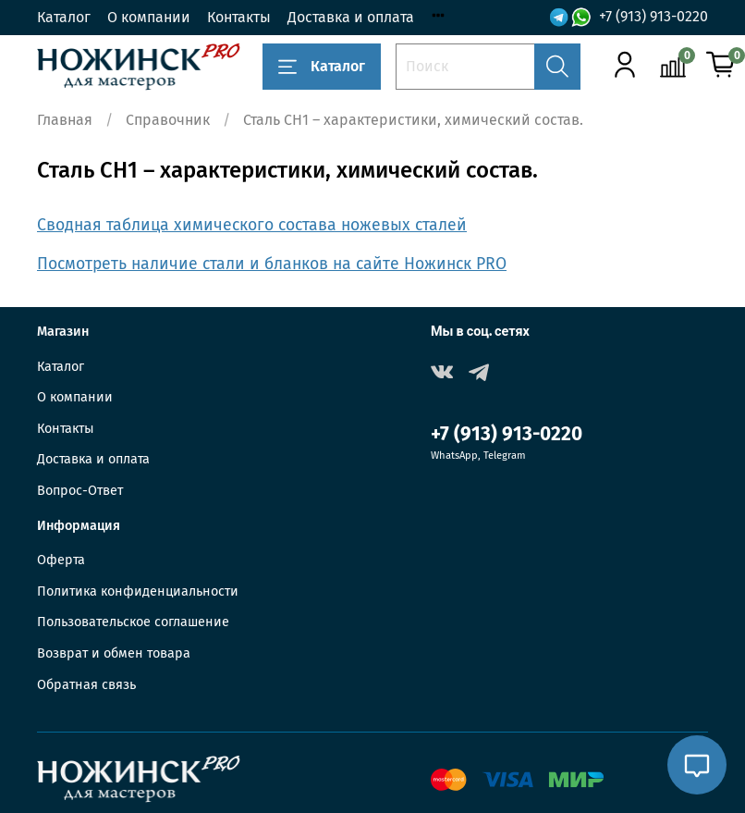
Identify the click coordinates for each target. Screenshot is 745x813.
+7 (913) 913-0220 (653, 16)
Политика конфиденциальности (137, 591)
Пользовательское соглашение (133, 622)
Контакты (239, 17)
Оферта (61, 560)
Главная (64, 120)
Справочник (168, 120)
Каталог (64, 17)
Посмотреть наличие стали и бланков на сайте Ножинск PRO (272, 264)
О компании (148, 17)
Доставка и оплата (350, 17)
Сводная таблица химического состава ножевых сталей (252, 225)
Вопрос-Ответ (80, 491)
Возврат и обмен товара (113, 653)
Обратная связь (86, 685)
